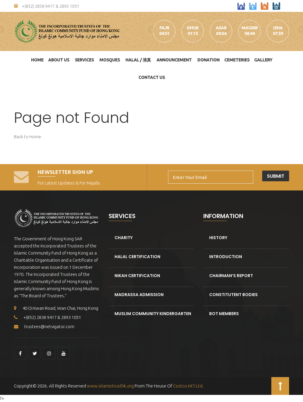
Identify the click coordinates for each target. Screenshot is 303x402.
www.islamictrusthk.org (110, 385)
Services (84, 60)
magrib (249, 28)
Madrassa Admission (139, 295)
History (218, 238)
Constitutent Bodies (233, 295)
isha (278, 28)
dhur (193, 28)
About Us (58, 60)
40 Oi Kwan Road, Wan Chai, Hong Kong (56, 308)
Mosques (109, 60)
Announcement (174, 60)
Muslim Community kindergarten (153, 314)
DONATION (208, 60)
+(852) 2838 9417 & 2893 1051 (46, 6)
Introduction (225, 257)
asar (221, 28)
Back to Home (27, 136)
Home (37, 60)
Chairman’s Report (231, 276)
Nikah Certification (137, 276)
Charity (124, 238)
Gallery (263, 60)
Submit (275, 176)
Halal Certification (137, 257)
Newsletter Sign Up (65, 172)
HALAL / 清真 (138, 60)
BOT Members (224, 314)
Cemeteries (236, 60)
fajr (164, 28)
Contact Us (151, 77)
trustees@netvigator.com (44, 326)
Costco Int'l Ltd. (188, 385)
